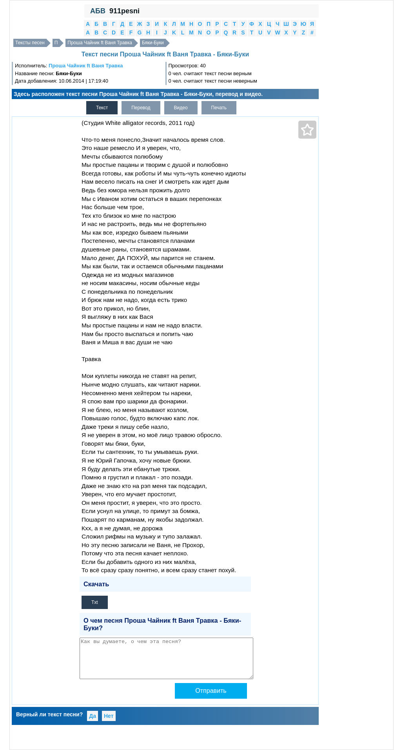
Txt (94, 602)
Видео (181, 107)
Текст (102, 107)
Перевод (140, 107)
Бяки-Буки (153, 42)
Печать (219, 107)
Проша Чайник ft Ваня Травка (99, 42)
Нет (109, 716)
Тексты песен (30, 42)
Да (92, 716)
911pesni (124, 11)
